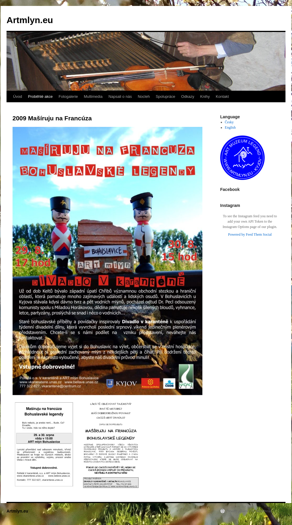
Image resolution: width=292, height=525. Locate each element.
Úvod (17, 96)
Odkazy (187, 96)
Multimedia (93, 96)
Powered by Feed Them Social (250, 234)
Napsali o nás (120, 96)
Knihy (205, 96)
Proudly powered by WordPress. (249, 511)
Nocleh (144, 96)
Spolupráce (165, 96)
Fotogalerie (68, 96)
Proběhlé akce (40, 96)
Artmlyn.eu (30, 20)
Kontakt (222, 96)
